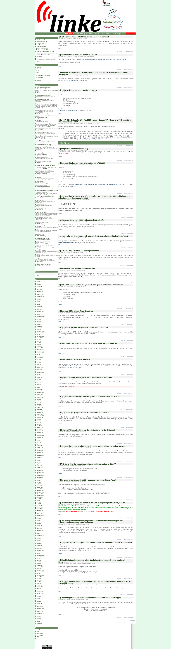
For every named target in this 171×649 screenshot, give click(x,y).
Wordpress (124, 622)
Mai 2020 (39, 402)
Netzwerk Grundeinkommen (43, 186)
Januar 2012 (40, 568)
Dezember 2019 (40, 410)
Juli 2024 (39, 319)
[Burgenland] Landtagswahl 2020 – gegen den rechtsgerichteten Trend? (88, 480)
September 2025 (41, 296)
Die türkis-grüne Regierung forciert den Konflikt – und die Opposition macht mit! (91, 343)
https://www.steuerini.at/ (79, 80)
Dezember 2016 (40, 470)
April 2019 (39, 424)
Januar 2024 (40, 329)
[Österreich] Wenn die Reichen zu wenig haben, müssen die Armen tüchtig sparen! (92, 446)
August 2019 (40, 417)
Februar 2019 (40, 427)
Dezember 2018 (40, 430)
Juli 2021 (39, 379)
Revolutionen (41, 77)
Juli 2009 (39, 616)
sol (37, 229)
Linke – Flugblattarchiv (42, 48)
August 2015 (40, 497)
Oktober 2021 (40, 374)
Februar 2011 (40, 586)
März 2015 (39, 505)
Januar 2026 (40, 289)
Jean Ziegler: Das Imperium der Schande (46, 146)
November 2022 (40, 352)
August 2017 (40, 457)
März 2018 (39, 445)
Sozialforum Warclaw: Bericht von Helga (46, 58)
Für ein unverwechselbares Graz (44, 132)
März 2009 (39, 623)
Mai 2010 (39, 600)
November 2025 (40, 293)
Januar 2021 (40, 389)
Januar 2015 (40, 508)
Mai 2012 (39, 561)
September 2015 (41, 495)
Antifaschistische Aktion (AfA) (43, 95)
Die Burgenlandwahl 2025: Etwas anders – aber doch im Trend (84, 37)
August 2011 (40, 576)
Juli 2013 (39, 538)
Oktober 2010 (40, 593)
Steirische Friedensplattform (43, 241)
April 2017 (39, 464)
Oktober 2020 (40, 394)
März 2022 (39, 366)
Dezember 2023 (40, 331)
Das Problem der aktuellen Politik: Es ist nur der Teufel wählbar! (85, 412)
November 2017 (40, 452)
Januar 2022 (40, 369)
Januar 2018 (40, 449)
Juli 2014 (39, 518)
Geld (38, 70)
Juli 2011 (39, 578)
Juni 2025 (39, 301)
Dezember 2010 (40, 590)
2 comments (129, 265)
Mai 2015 (39, 502)
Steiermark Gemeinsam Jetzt (43, 238)
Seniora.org (39, 223)
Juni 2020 (39, 400)
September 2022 (41, 356)
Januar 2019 (40, 429)
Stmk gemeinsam (93, 33)
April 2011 (39, 583)
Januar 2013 (40, 548)
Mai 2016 (39, 482)
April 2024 (39, 324)
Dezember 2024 (40, 311)
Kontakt (38, 44)
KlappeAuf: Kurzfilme (42, 154)
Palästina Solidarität (41, 204)
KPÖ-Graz (39, 162)
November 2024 (40, 313)
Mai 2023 (39, 342)
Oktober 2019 (40, 414)
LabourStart (39, 177)
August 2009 (40, 615)
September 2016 (41, 475)
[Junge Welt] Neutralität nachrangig (74, 149)
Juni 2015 (39, 500)
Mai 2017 (39, 462)
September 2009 (41, 613)
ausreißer (39, 109)
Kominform (39, 160)
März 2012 (39, 565)
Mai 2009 (39, 620)
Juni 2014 (39, 520)
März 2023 (39, 346)
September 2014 (41, 515)
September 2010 (41, 595)
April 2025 (39, 304)
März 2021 (39, 386)
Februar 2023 (40, 347)
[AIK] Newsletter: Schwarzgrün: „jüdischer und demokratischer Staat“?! (88, 464)
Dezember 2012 (40, 550)
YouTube (79, 33)
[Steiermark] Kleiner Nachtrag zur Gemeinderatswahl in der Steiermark (87, 430)
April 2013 (39, 543)
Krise (38, 72)
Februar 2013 (40, 547)
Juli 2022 (39, 359)
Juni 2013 (39, 540)
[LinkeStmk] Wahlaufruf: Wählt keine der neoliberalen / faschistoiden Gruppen (90, 598)
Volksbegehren (118, 33)
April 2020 (39, 404)
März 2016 (39, 485)
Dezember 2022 (40, 351)
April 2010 (39, 601)
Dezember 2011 (40, 570)
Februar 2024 (40, 327)
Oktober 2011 (40, 573)
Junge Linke (39, 150)
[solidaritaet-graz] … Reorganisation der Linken (46, 60)
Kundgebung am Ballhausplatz (117, 506)
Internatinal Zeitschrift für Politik (44, 144)
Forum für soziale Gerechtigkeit (44, 123)
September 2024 (41, 316)
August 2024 (40, 318)
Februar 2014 (40, 527)
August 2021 (40, 377)
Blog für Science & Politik (43, 113)
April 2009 (39, 621)
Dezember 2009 (40, 608)
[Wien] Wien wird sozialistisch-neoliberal (76, 359)
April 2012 (39, 563)
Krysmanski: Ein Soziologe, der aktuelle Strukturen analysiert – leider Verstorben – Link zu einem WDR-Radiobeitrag (47, 167)
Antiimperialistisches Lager (43, 99)
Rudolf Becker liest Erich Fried (44, 217)
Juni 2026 (39, 281)
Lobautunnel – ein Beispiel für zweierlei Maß (77, 268)
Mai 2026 (39, 283)
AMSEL (38, 92)
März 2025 (39, 306)
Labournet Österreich (42, 173)
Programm (39, 56)
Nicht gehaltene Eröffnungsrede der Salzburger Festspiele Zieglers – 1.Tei (46, 195)
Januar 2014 (40, 528)
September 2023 (41, 336)
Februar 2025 (40, 308)
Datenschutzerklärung (42, 41)
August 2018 (40, 437)
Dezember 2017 (40, 450)
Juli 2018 (39, 439)
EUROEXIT (39, 120)
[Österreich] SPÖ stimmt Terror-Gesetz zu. (76, 311)
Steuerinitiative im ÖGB (42, 243)
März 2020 (39, 405)
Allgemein (39, 67)
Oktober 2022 (40, 354)
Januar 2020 (40, 409)
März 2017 (39, 465)
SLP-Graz (39, 226)
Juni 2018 (39, 440)
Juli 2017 (39, 459)
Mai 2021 (39, 382)
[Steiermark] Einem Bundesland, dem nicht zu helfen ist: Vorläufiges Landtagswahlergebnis (96, 542)
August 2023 (40, 337)
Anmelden (39, 630)
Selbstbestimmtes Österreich (43, 221)
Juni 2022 (39, 361)
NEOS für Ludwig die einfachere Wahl (76, 366)
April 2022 (39, 364)
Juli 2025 (39, 299)
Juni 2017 (39, 460)
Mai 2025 (39, 303)
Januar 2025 (40, 309)
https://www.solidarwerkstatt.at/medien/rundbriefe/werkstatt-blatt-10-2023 (99, 185)
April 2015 (39, 503)
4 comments (129, 409)
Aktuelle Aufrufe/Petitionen (43, 39)
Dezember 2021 (40, 371)
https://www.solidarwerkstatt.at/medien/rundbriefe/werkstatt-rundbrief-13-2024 (98, 59)
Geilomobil (118, 451)
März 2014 (39, 525)
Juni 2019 (39, 420)
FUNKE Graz (40, 129)
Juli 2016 (39, 478)
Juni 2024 (39, 321)
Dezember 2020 (40, 391)
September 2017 (41, 455)
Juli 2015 (39, 498)
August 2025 (40, 298)
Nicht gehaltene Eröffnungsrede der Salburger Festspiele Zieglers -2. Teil (47, 191)
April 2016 (39, 483)
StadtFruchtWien (41, 235)
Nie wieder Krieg (40, 200)
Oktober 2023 (40, 334)
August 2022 (40, 357)
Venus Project (40, 254)
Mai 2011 (39, 581)
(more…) (61, 48)
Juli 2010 (39, 596)
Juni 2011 (39, 580)
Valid (40, 635)
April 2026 (39, 284)
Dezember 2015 (40, 490)
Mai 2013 (39, 542)
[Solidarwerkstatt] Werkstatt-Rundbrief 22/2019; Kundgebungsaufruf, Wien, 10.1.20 (92, 503)
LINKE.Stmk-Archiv (41, 46)
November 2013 (40, 532)
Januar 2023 (40, 349)
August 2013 (40, 537)
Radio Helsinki (40, 206)
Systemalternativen (41, 74)
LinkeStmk (69, 33)
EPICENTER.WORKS (42, 117)
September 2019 (41, 415)
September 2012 (41, 555)
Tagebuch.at (39, 246)
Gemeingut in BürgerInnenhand (44, 135)
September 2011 (41, 575)
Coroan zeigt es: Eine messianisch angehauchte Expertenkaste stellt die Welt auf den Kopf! (96, 236)
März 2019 (39, 425)
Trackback (119, 51)
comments (130, 217)
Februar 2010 (40, 605)
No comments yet (128, 51)
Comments (40, 633)
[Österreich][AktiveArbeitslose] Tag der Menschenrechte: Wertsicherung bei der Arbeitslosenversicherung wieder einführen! (90, 522)
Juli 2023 (39, 339)
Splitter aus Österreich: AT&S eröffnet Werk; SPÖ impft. (82, 220)
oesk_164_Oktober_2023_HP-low (94, 139)
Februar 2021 (40, 387)
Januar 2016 (40, 488)
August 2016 (40, 477)
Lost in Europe (40, 181)
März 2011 (39, 585)
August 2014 (40, 517)
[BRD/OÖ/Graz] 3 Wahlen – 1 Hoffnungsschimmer (79, 251)
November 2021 (40, 372)
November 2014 (40, 512)
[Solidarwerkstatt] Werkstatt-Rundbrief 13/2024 (78, 55)
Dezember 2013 (40, 530)
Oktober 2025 (40, 294)
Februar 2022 (40, 367)
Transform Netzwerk (41, 250)
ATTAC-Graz (40, 103)
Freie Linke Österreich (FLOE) (44, 126)
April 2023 (39, 344)
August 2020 (40, 397)
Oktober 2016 (40, 474)
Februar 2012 (40, 566)
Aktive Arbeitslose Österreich (43, 87)
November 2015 (40, 492)
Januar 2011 (40, 588)
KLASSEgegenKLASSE (42, 157)
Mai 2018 (39, 442)
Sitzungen (39, 80)
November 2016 (40, 472)
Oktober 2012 (40, 553)
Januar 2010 (40, 606)
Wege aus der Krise (41, 258)
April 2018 (39, 444)
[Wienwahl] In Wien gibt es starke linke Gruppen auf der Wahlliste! (86, 377)
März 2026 (39, 286)
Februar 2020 (40, 407)
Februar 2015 (40, 507)
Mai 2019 (39, 422)
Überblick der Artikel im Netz (68, 110)
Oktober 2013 (40, 533)
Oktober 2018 (40, 434)
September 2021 (41, 376)
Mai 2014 (39, 522)
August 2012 (40, 556)
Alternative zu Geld (41, 88)
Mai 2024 (39, 322)
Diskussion (39, 69)
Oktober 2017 (40, 454)
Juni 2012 (39, 560)
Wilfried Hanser (40, 261)
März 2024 (39, 326)
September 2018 (41, 435)
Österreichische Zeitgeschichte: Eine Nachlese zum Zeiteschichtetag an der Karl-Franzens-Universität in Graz (47, 53)
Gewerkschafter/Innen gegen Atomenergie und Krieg (47, 139)
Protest (38, 79)
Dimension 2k (133, 622)
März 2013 (39, 545)
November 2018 (40, 432)
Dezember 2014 (40, 510)
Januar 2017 (40, 469)
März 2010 (39, 603)
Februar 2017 (40, 467)
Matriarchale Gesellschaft (44, 75)
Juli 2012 (39, 558)
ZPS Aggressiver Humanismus (44, 264)
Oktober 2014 (40, 513)
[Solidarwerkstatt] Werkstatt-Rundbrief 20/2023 (78, 90)
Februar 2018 (40, 447)
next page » (133, 620)
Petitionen (131, 33)
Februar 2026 (40, 288)
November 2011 (40, 571)
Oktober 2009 (40, 611)
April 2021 (39, 384)
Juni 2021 (39, 381)
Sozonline (39, 233)
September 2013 (41, 535)
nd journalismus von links (43, 184)
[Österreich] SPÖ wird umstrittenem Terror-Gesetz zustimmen (84, 327)
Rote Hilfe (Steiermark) (42, 212)
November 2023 (40, 332)
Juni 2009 (39, 618)
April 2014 (39, 523)
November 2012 (40, 552)
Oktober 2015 (40, 493)
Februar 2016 (40, 487)
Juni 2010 (39, 598)
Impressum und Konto (42, 43)
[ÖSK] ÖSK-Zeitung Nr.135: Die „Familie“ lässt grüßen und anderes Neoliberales (91, 285)
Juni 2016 (39, 480)
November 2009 (40, 610)
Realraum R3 (40, 209)
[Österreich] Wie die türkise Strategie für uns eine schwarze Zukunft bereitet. (90, 396)
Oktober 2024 (40, 314)
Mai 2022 (39, 362)
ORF (79, 277)
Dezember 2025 (40, 291)
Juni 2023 (39, 341)
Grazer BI (106, 33)
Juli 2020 (39, 399)
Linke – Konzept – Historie (43, 49)
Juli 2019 (39, 419)
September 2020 (41, 396)
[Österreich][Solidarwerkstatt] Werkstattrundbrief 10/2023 (82, 163)
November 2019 (40, 412)
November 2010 (40, 591)
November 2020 (40, 392)
